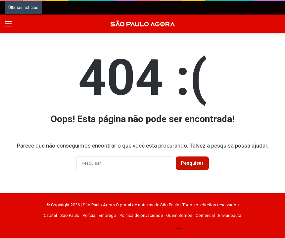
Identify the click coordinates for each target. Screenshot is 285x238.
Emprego (107, 215)
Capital (50, 215)
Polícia (89, 215)
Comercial (205, 215)
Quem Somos (179, 215)
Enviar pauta (229, 215)
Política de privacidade (141, 215)
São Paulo (69, 215)
